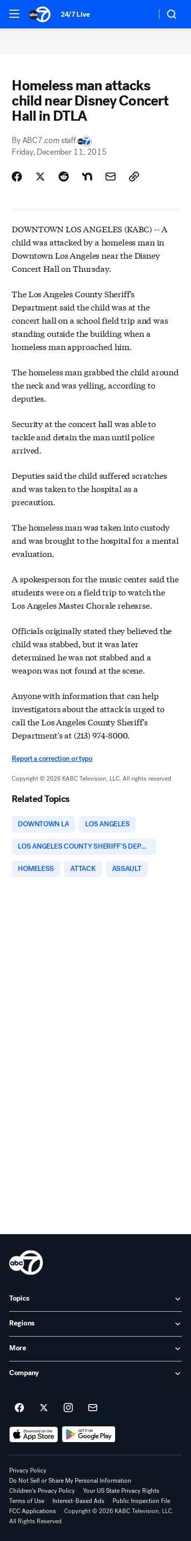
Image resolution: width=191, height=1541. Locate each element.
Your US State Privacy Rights (121, 1491)
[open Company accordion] (95, 1374)
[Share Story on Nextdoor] (87, 176)
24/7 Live (75, 14)
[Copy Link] (134, 176)
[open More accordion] (95, 1349)
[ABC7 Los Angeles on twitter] (44, 1408)
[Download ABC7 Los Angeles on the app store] (33, 1434)
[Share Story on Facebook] (16, 176)
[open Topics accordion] (95, 1299)
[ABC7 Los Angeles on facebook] (19, 1408)
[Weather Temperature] (140, 14)
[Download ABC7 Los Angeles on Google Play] (89, 1434)
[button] (14, 14)
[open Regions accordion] (95, 1324)
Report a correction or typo (52, 758)
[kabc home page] (26, 1262)
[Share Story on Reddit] (63, 176)
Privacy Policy (27, 1470)
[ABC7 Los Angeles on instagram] (68, 1408)
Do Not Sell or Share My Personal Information (70, 1481)
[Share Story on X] (40, 176)
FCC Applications (32, 1511)
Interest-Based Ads (78, 1501)
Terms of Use (26, 1501)
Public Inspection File (141, 1501)
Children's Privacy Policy (42, 1491)
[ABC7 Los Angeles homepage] (39, 14)
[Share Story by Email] (110, 176)
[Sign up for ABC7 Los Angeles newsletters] (93, 1408)
